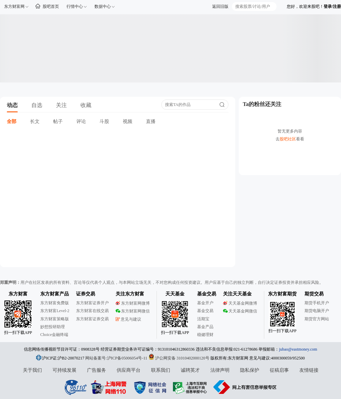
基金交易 (205, 310)
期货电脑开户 (317, 310)
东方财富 (18, 293)
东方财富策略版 (54, 319)
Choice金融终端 (54, 334)
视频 (127, 121)
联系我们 (160, 370)
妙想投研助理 (52, 326)
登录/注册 (332, 6)
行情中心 (74, 6)
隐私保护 (249, 370)
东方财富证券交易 (92, 319)
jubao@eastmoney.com (298, 349)
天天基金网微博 (240, 303)
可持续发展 (64, 370)
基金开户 (205, 303)
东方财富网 (14, 6)
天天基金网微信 (240, 311)
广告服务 (96, 370)
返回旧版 (220, 6)
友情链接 (308, 370)
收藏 (85, 105)
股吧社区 (288, 139)
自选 (36, 105)
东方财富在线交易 (92, 310)
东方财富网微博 (133, 303)
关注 (61, 105)
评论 (81, 121)
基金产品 (205, 326)
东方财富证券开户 (92, 303)
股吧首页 (51, 6)
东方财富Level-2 (54, 310)
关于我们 (32, 370)
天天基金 (174, 293)
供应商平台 (128, 370)
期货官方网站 (317, 319)
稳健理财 (205, 334)
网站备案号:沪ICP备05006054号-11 (116, 358)
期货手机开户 (317, 303)
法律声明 (219, 370)
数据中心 (102, 6)
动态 (12, 105)
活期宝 (203, 319)
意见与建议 (128, 319)
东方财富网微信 (133, 311)
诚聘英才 (190, 370)
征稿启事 (279, 370)
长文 (35, 121)
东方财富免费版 (54, 303)
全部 (11, 121)
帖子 (58, 121)
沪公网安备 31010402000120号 (178, 358)
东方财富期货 (282, 293)
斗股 (104, 121)
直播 (150, 121)
